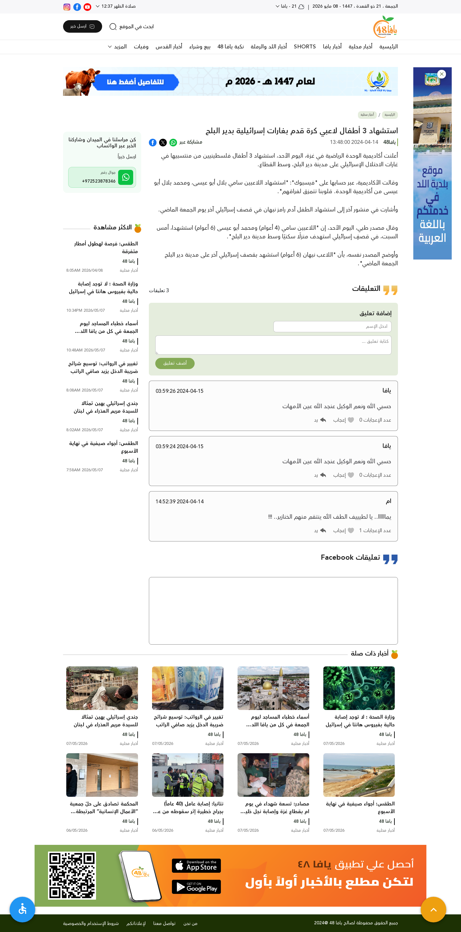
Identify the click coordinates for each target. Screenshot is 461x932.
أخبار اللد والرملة (269, 47)
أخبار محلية (360, 47)
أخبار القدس (169, 47)
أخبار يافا (332, 47)
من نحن (190, 923)
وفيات (141, 47)
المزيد (119, 47)
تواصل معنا (164, 923)
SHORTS (305, 47)
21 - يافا (292, 6)
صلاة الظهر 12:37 (118, 6)
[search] (131, 26)
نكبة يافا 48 (230, 47)
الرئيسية (388, 47)
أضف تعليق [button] (175, 363)
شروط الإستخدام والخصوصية (91, 923)
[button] (441, 74)
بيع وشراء (199, 47)
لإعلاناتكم (136, 923)
